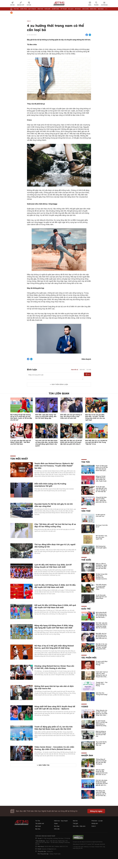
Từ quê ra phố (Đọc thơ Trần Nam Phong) (101, 663)
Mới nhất (82, 369)
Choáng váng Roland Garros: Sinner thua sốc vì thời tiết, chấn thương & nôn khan (54, 667)
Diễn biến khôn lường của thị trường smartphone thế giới (50, 485)
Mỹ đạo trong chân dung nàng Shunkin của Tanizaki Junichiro (101, 576)
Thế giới (47, 9)
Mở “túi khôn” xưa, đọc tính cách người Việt (101, 537)
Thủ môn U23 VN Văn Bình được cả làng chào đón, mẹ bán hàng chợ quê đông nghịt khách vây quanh (46, 443)
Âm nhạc (78, 9)
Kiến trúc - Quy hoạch (28, 9)
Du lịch (70, 9)
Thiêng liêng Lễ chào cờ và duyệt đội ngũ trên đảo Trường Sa (101, 761)
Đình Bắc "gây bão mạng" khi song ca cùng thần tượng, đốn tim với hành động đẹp (45, 416)
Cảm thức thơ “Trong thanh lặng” (102, 693)
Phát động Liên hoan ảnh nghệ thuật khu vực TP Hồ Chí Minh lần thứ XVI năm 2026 (101, 794)
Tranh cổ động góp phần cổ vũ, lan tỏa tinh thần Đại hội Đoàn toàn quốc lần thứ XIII (53, 728)
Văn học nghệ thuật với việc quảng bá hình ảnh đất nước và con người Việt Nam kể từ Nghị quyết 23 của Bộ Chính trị (101, 774)
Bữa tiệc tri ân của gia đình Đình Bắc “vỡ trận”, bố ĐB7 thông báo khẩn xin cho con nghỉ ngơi (95, 417)
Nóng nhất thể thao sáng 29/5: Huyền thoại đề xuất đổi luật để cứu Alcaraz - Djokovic (54, 707)
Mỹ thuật (64, 9)
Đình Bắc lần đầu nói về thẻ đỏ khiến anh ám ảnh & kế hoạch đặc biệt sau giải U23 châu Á (71, 442)
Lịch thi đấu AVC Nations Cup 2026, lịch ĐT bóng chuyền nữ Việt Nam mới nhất (53, 566)
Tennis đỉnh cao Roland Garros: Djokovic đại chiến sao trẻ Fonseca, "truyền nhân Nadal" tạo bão (53, 465)
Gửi (87, 374)
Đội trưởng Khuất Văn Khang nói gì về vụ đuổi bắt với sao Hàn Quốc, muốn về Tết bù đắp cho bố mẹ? (21, 417)
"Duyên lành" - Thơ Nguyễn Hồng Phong (101, 684)
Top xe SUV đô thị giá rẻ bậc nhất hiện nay (101, 743)
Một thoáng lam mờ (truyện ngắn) (101, 547)
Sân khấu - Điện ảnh (89, 9)
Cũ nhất (89, 369)
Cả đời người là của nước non (100, 515)
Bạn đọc (101, 9)
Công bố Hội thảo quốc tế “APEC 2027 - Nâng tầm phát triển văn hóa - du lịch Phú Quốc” (101, 501)
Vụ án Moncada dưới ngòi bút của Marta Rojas (101, 596)
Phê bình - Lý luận (97, 821)
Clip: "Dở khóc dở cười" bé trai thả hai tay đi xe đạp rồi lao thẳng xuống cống (55, 525)
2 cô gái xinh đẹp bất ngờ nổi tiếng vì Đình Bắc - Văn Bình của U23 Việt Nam (20, 442)
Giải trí (29, 21)
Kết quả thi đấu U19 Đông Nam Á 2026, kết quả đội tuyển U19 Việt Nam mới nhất (55, 606)
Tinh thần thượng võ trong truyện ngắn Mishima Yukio (101, 587)
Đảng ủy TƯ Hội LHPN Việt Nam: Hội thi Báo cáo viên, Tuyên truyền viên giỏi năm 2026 (101, 479)
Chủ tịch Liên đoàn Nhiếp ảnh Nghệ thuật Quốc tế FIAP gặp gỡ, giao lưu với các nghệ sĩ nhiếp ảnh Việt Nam (102, 785)
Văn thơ (40, 9)
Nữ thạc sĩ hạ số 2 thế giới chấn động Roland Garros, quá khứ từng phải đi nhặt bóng (54, 647)
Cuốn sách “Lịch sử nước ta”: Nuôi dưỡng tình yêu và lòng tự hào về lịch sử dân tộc (102, 675)
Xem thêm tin (44, 765)
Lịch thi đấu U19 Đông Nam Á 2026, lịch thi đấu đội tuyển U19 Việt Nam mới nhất (55, 586)
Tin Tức (16, 9)
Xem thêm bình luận (60, 384)
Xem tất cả (74, 369)
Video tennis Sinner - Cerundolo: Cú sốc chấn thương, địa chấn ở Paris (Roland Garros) (54, 748)
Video (84, 706)
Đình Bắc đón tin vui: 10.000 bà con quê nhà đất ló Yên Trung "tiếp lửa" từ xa (96, 442)
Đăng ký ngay (96, 811)
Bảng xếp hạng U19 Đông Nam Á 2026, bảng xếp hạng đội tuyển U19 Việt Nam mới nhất (53, 626)
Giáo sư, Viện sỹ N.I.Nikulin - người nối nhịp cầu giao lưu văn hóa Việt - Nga (101, 567)
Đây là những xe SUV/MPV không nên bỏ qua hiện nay (101, 734)
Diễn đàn (57, 829)
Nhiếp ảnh (87, 755)
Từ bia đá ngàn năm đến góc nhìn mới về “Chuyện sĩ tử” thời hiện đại (101, 489)
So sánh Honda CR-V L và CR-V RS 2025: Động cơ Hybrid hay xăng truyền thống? (101, 724)
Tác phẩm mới (88, 657)
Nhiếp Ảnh (55, 9)
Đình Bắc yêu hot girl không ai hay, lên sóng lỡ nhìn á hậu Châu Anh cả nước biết (71, 416)
